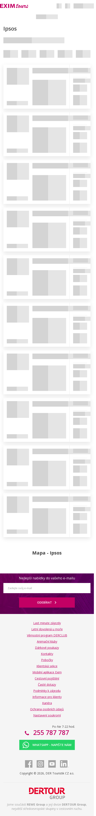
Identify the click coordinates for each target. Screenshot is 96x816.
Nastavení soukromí (47, 715)
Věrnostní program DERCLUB (47, 635)
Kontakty (47, 654)
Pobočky (47, 660)
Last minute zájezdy (47, 623)
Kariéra (47, 703)
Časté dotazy (47, 685)
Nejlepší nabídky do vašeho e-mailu (47, 578)
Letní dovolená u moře (47, 629)
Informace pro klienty (47, 697)
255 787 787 (50, 732)
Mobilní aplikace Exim (47, 672)
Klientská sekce (46, 666)
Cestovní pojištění (47, 678)
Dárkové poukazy (47, 648)
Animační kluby (47, 641)
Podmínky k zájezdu (47, 691)
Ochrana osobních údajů (47, 709)
